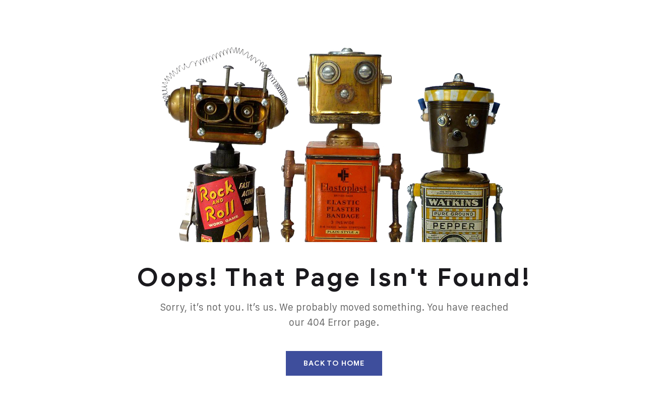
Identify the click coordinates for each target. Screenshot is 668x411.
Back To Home (334, 363)
